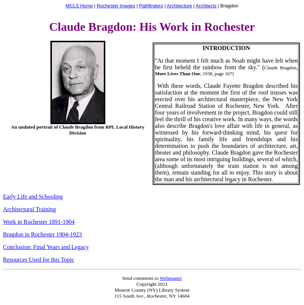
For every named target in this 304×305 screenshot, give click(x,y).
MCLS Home (79, 6)
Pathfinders (151, 6)
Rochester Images (116, 6)
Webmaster (171, 278)
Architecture (179, 6)
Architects (206, 6)
